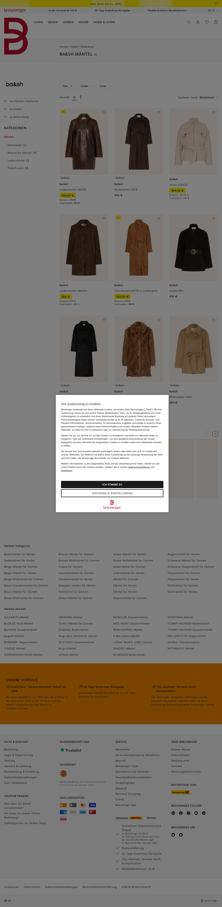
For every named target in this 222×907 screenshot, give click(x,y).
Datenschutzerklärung (139, 467)
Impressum (66, 470)
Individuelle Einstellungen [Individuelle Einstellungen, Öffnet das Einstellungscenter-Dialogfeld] (112, 493)
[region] (112, 453)
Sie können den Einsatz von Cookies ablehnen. (104, 458)
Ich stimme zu (112, 484)
